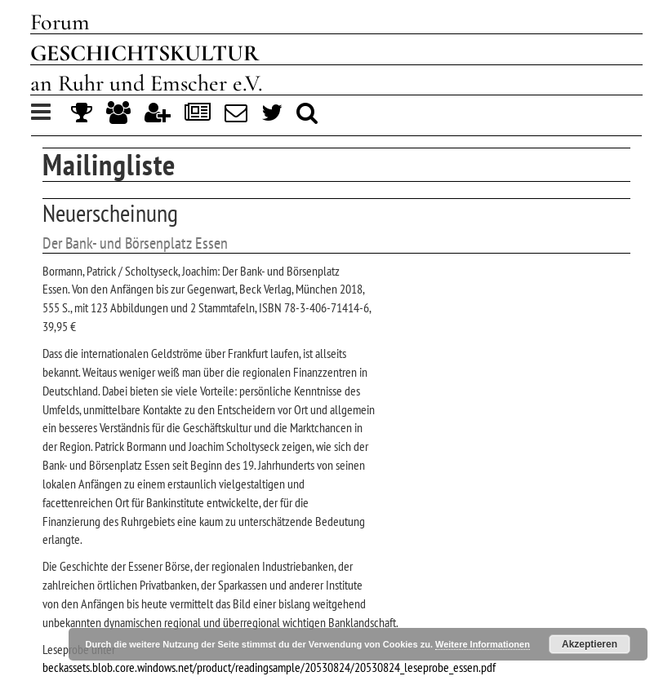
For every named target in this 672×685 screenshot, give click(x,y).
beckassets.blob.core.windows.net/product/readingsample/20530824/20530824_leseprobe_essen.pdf (269, 667)
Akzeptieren (589, 644)
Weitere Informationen (482, 644)
